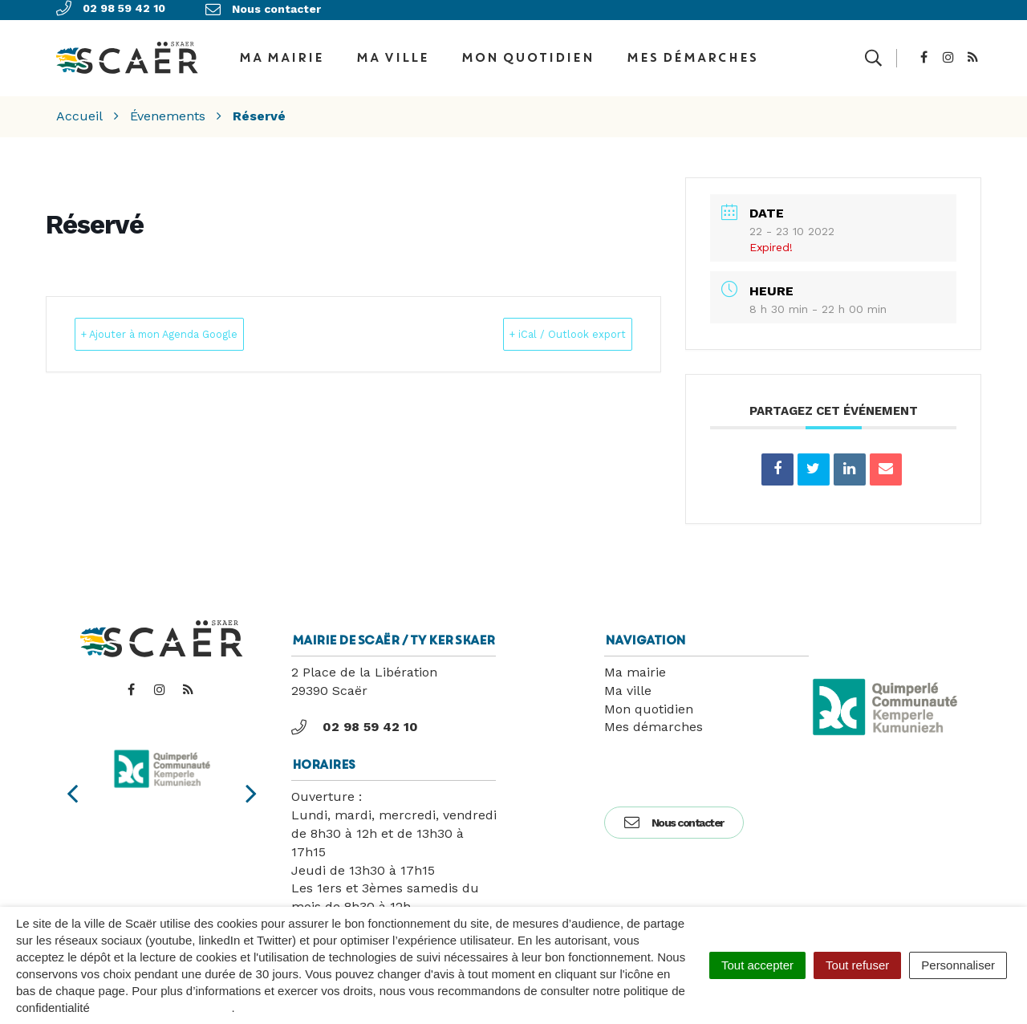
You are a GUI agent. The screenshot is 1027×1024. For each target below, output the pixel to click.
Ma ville (391, 51)
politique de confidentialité (162, 1007)
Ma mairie (635, 660)
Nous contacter (674, 810)
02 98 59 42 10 (354, 715)
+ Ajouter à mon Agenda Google (191, 322)
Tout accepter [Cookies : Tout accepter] (757, 965)
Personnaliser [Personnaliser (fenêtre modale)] (958, 965)
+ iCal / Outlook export (541, 322)
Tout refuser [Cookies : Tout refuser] (857, 965)
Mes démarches (691, 51)
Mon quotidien (527, 51)
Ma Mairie (280, 51)
